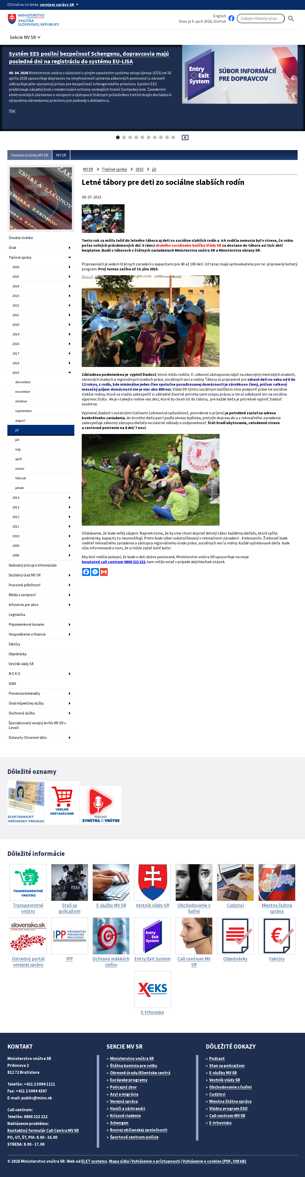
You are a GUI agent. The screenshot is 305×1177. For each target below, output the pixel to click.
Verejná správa (124, 1101)
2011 (15, 526)
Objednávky (18, 654)
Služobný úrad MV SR (25, 575)
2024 (15, 286)
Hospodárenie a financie (27, 634)
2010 (15, 536)
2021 (15, 315)
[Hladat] (291, 18)
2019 (15, 334)
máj (17, 449)
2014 (15, 497)
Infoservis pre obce (23, 604)
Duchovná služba (22, 713)
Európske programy (128, 1080)
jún (17, 439)
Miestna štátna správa (230, 1101)
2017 (15, 353)
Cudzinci (217, 1094)
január (19, 487)
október (21, 401)
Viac (12, 110)
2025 (15, 276)
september (23, 411)
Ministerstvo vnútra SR (132, 1058)
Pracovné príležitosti (24, 585)
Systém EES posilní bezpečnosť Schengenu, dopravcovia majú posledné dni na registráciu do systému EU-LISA (89, 57)
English (219, 15)
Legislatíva (17, 614)
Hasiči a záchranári (127, 1108)
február (20, 478)
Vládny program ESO (228, 1108)
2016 (15, 363)
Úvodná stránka (21, 237)
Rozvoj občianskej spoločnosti (138, 1130)
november (23, 391)
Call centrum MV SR (227, 1115)
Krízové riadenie (125, 1115)
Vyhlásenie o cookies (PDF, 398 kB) (214, 1161)
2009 (15, 545)
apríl (18, 459)
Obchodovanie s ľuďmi (230, 1087)
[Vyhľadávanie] (261, 18)
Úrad (12, 247)
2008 (15, 555)
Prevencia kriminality (24, 693)
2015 (15, 372)
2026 (15, 267)
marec (20, 468)
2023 (15, 296)
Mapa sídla (119, 1161)
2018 (15, 344)
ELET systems (94, 1161)
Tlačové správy (20, 257)
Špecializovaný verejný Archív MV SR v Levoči (37, 725)
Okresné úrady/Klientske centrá (140, 1072)
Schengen (119, 1122)
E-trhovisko (220, 1122)
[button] (26, 35)
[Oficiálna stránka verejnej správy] (60, 4)
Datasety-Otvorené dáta (28, 737)
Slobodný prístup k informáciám (33, 565)
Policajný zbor (123, 1087)
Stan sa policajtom (227, 1065)
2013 (15, 507)
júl (16, 430)
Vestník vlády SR (21, 663)
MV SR (61, 155)
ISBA (12, 683)
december (23, 382)
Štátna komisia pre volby (133, 1065)
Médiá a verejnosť (22, 594)
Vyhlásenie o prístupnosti (155, 1161)
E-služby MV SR (223, 1072)
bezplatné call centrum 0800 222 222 (113, 561)
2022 (15, 305)
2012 (15, 517)
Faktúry (14, 644)
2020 (15, 324)
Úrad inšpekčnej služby (26, 703)
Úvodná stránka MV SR (29, 155)
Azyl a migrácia (124, 1094)
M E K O (14, 673)
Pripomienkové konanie (26, 624)
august (20, 420)
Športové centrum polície (134, 1137)
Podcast (217, 1058)
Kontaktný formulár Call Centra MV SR (43, 1130)
